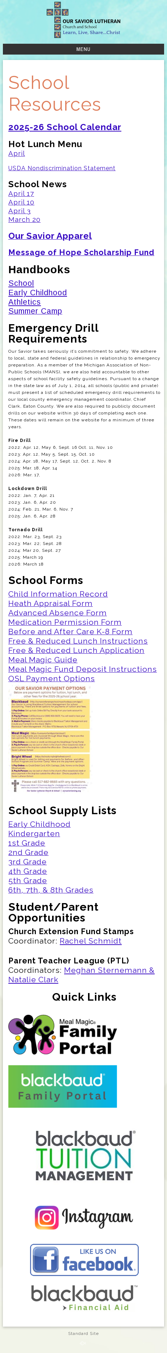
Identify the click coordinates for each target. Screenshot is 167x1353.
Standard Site (83, 1333)
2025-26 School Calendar (64, 127)
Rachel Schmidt (91, 940)
